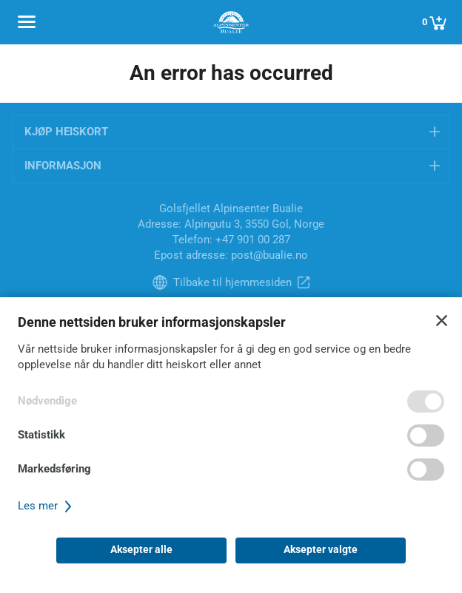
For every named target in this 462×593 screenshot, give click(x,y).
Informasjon (62, 165)
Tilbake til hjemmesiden (232, 282)
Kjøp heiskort (66, 131)
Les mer (47, 505)
